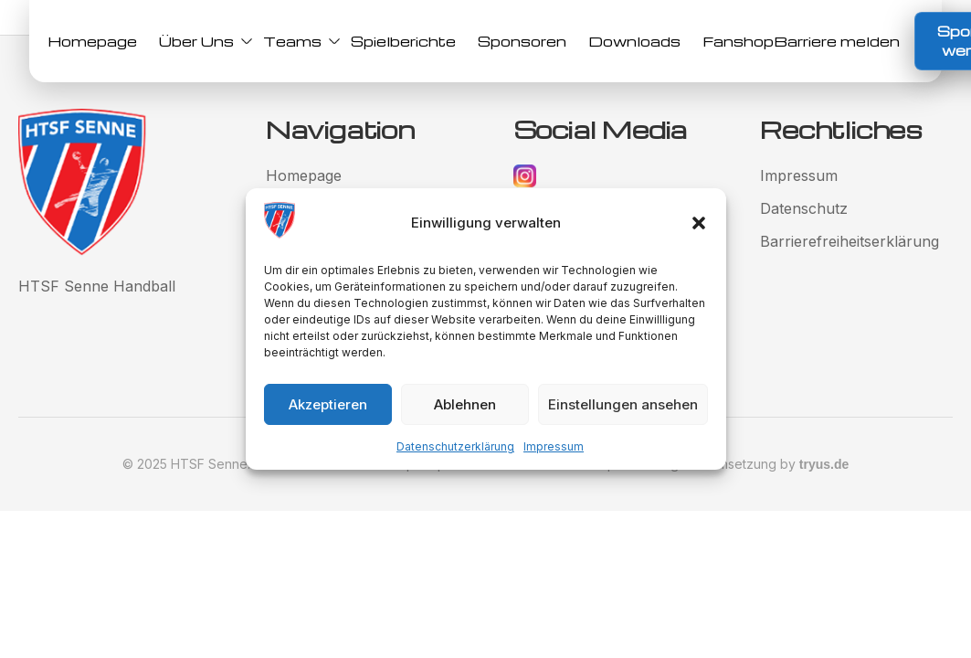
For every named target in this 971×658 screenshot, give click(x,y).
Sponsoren (522, 41)
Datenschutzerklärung (455, 446)
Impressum (553, 446)
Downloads (634, 41)
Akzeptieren (328, 404)
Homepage (92, 41)
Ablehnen (465, 404)
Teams (296, 41)
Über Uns (200, 41)
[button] (699, 223)
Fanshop (738, 41)
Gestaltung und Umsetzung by (732, 464)
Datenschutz (804, 208)
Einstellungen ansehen (623, 404)
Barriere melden (837, 41)
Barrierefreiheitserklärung (849, 241)
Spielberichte (403, 41)
